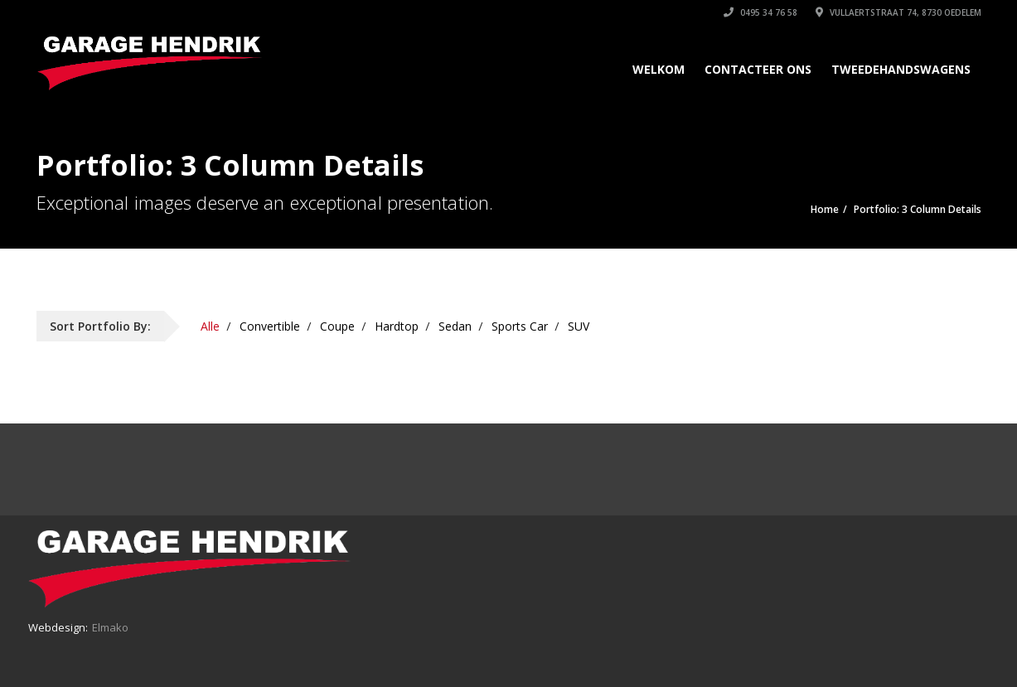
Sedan (455, 326)
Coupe (337, 326)
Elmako (110, 627)
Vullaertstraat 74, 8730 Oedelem (898, 12)
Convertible (270, 326)
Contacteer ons (758, 69)
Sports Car (520, 326)
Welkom (658, 69)
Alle (210, 326)
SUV (578, 326)
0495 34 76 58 (760, 12)
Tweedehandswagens (901, 69)
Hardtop (397, 326)
